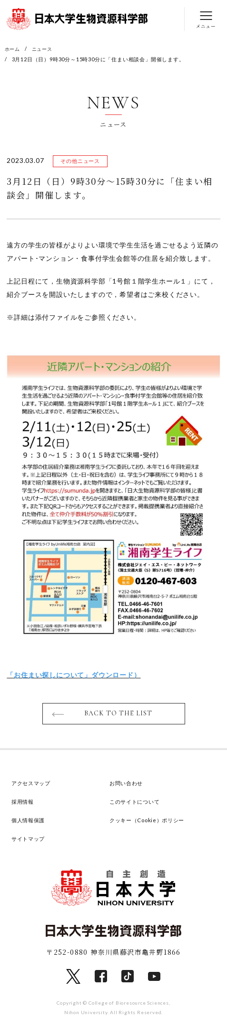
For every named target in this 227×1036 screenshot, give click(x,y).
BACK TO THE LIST (118, 715)
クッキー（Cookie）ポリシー (153, 823)
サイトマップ (31, 841)
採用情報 (24, 804)
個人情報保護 (31, 823)
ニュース (44, 49)
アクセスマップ (34, 785)
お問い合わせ (129, 785)
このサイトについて (138, 804)
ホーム (13, 49)
